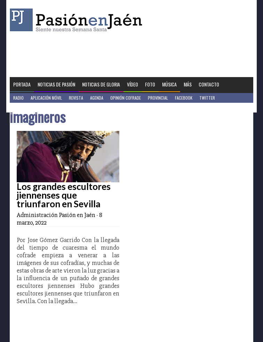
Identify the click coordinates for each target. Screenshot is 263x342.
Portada (22, 84)
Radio (18, 98)
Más (188, 84)
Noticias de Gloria (101, 84)
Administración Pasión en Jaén (56, 215)
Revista (76, 98)
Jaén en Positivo (28, 107)
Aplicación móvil (46, 98)
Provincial (158, 98)
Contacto (209, 84)
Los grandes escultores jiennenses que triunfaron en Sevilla (64, 195)
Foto (150, 84)
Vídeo (132, 84)
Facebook (183, 98)
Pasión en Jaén (78, 20)
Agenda (96, 98)
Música (169, 84)
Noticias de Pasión (56, 84)
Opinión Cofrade (125, 98)
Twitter (207, 98)
